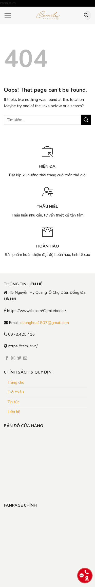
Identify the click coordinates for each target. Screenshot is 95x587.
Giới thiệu (16, 392)
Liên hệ (14, 411)
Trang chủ (16, 382)
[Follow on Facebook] (7, 358)
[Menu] (7, 15)
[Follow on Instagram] (13, 358)
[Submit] (86, 15)
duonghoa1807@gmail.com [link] (44, 323)
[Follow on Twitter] (19, 358)
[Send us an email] (25, 358)
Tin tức (13, 402)
